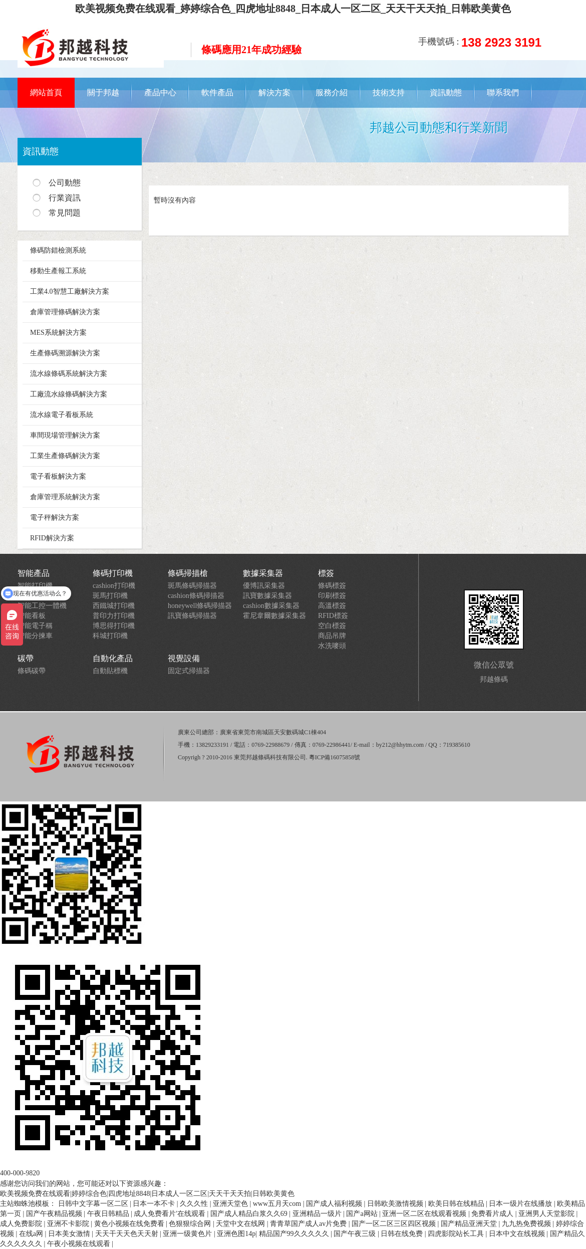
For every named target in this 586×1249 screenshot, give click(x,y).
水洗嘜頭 (332, 646)
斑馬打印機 (110, 595)
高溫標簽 (332, 605)
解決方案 (274, 92)
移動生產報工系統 (58, 271)
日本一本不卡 (155, 1203)
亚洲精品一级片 (318, 1213)
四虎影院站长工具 (457, 1233)
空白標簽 (332, 626)
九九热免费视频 (527, 1223)
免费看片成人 (493, 1213)
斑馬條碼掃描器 (192, 585)
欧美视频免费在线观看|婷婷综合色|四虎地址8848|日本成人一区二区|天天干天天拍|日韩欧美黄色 (147, 1193)
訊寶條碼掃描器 (192, 615)
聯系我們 (503, 92)
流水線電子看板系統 (61, 415)
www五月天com (278, 1203)
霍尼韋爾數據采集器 (274, 615)
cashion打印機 (114, 585)
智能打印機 (35, 585)
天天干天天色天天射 (127, 1233)
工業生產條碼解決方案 (65, 456)
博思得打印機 (114, 626)
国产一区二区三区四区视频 (395, 1223)
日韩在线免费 (403, 1233)
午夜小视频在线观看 (79, 1243)
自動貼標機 (110, 671)
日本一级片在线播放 (521, 1203)
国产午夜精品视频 (55, 1213)
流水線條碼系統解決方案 (68, 373)
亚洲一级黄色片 (188, 1233)
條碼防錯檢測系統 (58, 250)
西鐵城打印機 (114, 605)
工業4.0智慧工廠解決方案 (69, 291)
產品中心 (160, 92)
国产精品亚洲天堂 (470, 1223)
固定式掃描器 (189, 671)
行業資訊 (65, 197)
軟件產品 (217, 92)
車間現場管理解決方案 (65, 435)
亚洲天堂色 (231, 1203)
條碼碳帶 (32, 671)
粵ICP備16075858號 (335, 757)
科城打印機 (110, 636)
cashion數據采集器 (271, 605)
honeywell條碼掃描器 (200, 605)
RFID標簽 (333, 615)
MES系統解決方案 (58, 332)
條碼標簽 (332, 585)
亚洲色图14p (236, 1233)
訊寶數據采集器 (267, 595)
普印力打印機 (114, 615)
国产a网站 (362, 1213)
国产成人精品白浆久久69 (249, 1213)
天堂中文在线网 (241, 1223)
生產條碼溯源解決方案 (65, 353)
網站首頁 (46, 92)
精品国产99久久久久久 (295, 1233)
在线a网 (32, 1233)
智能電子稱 (35, 626)
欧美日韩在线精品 (457, 1203)
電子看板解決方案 (58, 476)
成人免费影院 (22, 1223)
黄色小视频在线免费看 (130, 1223)
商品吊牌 (332, 636)
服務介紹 (332, 92)
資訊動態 (446, 92)
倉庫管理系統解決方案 (65, 497)
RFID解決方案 (52, 538)
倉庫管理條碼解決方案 (65, 312)
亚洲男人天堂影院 (547, 1213)
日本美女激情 (70, 1233)
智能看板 (32, 615)
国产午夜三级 (356, 1233)
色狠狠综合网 (191, 1223)
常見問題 (65, 213)
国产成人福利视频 (335, 1203)
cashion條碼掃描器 (196, 595)
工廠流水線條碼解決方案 (68, 394)
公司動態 (65, 182)
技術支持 (389, 92)
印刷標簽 (332, 595)
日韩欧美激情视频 (396, 1203)
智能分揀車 (35, 636)
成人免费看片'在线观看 (170, 1213)
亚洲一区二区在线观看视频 (425, 1213)
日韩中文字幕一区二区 (94, 1203)
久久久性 (195, 1203)
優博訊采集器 (264, 585)
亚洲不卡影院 (69, 1223)
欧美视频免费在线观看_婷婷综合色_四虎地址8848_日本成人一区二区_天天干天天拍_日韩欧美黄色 (293, 8)
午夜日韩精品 (109, 1213)
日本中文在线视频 (518, 1233)
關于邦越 (103, 92)
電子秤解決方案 (54, 517)
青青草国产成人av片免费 (309, 1223)
